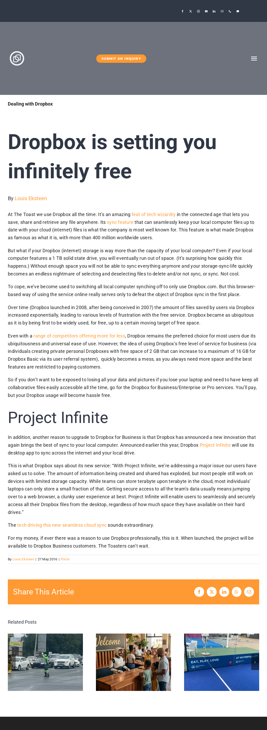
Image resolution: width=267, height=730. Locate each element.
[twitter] (190, 11)
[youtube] (206, 11)
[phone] (230, 11)
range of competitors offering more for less (79, 336)
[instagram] (198, 11)
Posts (65, 559)
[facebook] (182, 11)
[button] (12, 662)
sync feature (120, 222)
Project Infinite (215, 445)
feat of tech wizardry (154, 214)
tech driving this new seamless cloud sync (62, 525)
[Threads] (237, 11)
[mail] (222, 11)
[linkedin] (214, 11)
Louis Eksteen (31, 198)
